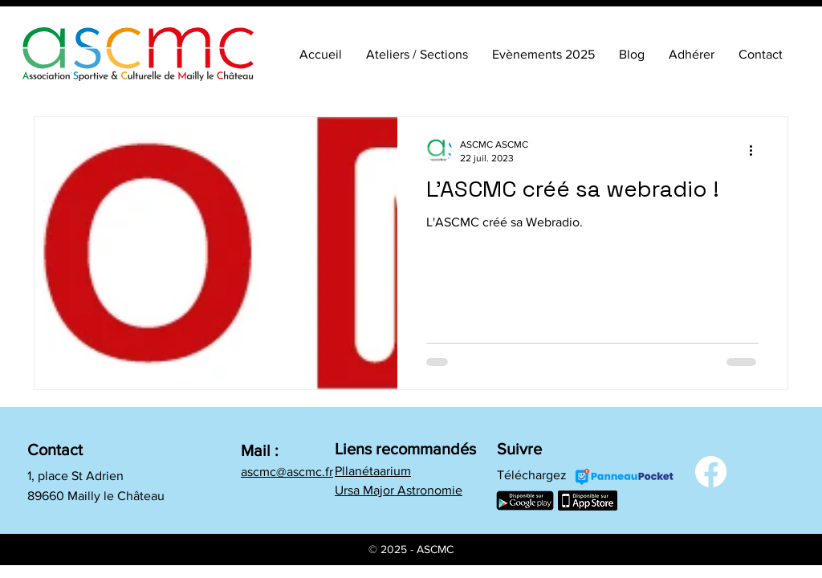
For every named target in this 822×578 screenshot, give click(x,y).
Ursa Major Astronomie (398, 490)
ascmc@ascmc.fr (287, 471)
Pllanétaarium (373, 471)
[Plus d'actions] (756, 150)
